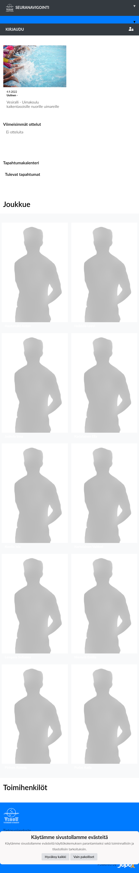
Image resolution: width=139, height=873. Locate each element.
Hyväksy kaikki (55, 857)
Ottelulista (13, 148)
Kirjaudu (69, 29)
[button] (35, 276)
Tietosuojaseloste (17, 830)
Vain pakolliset (84, 857)
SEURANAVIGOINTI (72, 6)
